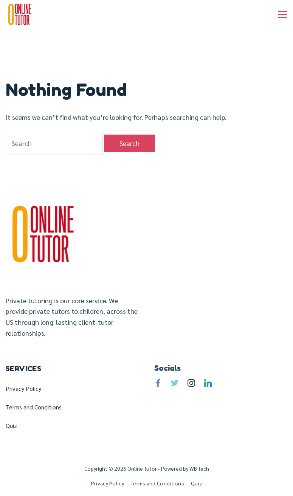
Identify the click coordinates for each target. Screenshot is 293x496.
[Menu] (282, 14)
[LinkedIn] (208, 383)
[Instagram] (191, 383)
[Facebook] (158, 383)
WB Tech (198, 468)
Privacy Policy (23, 389)
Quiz (11, 426)
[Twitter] (174, 383)
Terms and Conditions (34, 407)
